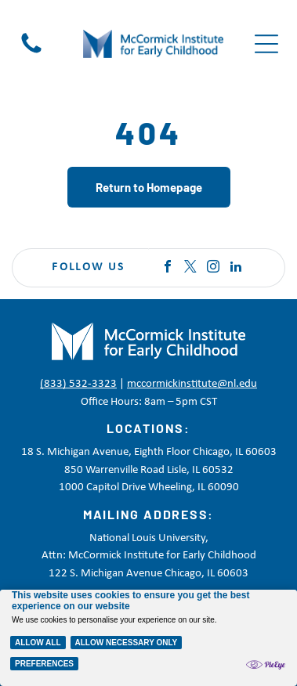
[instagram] (213, 268)
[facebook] (167, 268)
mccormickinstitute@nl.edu (192, 384)
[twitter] (190, 268)
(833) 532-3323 (78, 384)
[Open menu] (266, 44)
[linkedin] (235, 268)
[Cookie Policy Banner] (148, 638)
